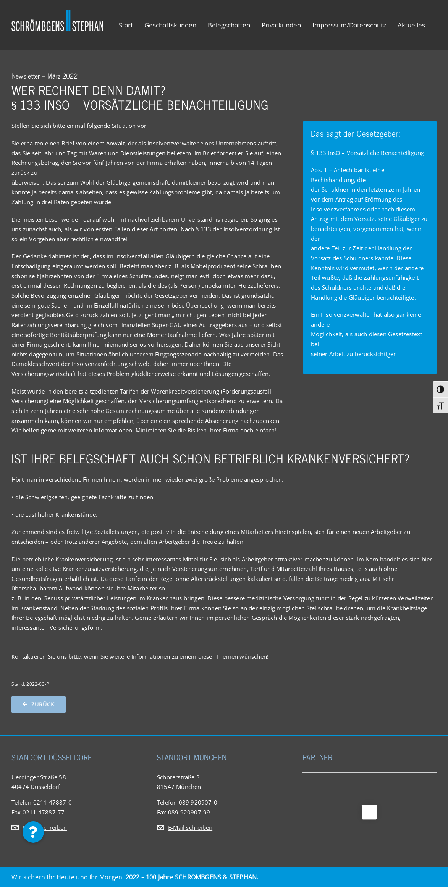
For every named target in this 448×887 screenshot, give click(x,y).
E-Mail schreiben (45, 827)
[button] (33, 832)
